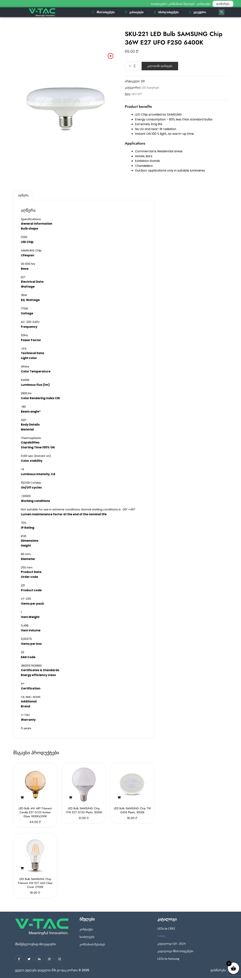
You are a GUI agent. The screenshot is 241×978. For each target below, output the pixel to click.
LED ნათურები (150, 88)
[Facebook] (19, 959)
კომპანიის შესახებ (181, 4)
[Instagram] (59, 959)
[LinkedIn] (39, 959)
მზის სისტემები (105, 12)
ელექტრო (199, 12)
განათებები (136, 12)
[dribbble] (49, 959)
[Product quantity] (131, 66)
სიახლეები (158, 4)
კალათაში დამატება (159, 66)
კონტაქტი (204, 4)
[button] (22, 798)
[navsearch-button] (221, 12)
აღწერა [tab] (23, 195)
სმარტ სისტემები (167, 12)
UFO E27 (137, 94)
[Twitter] (29, 959)
